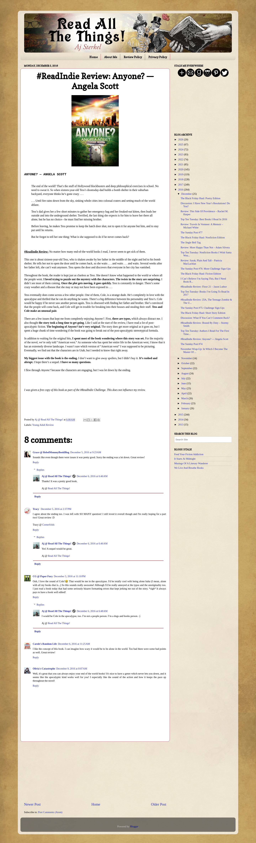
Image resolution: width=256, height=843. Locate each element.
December (187, 193)
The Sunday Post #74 (191, 344)
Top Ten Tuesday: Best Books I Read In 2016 (204, 219)
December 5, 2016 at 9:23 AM (85, 452)
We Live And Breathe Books (189, 467)
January (185, 408)
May (184, 388)
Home (93, 57)
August (185, 373)
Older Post (158, 804)
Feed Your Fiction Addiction (188, 454)
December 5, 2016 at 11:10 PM (70, 576)
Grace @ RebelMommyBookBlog (51, 452)
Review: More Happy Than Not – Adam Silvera (205, 247)
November (187, 358)
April (184, 393)
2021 (181, 164)
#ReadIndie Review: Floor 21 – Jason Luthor (204, 286)
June (184, 383)
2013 (181, 424)
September (187, 368)
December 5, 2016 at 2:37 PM (56, 509)
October (185, 363)
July (183, 378)
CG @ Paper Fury (43, 576)
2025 (181, 144)
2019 (181, 174)
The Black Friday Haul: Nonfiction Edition (203, 237)
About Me (110, 57)
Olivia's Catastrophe (44, 668)
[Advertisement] (95, 772)
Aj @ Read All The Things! (56, 476)
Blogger (134, 826)
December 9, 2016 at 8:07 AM (71, 668)
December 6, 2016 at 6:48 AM (92, 611)
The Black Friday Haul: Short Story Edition (203, 312)
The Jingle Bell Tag (191, 242)
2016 (181, 189)
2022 (181, 159)
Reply (36, 462)
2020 (181, 169)
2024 (181, 149)
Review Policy (133, 57)
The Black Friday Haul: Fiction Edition (201, 273)
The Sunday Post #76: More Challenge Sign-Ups (206, 268)
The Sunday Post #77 (191, 232)
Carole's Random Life (45, 643)
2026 (181, 139)
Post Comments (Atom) (50, 812)
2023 (181, 154)
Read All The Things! (59, 488)
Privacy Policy (157, 57)
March (185, 398)
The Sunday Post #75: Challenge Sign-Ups (203, 307)
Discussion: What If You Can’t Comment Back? (205, 317)
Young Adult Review (43, 424)
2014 (181, 419)
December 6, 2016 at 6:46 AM (92, 476)
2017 (181, 184)
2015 (181, 414)
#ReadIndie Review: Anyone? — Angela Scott (204, 339)
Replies (40, 469)
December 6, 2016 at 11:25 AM (74, 643)
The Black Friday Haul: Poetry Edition (200, 198)
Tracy (36, 509)
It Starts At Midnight (185, 458)
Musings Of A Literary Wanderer (191, 463)
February (186, 403)
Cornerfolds (48, 524)
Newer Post (32, 804)
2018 (181, 179)
